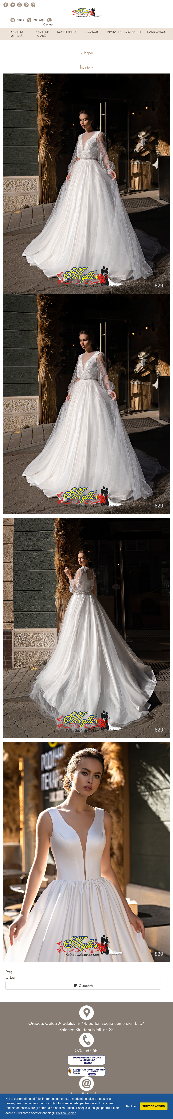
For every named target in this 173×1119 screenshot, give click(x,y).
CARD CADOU (156, 31)
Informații (35, 19)
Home (17, 19)
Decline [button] (131, 1106)
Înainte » (86, 67)
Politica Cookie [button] (66, 1113)
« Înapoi (87, 53)
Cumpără (83, 985)
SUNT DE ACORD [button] (153, 1106)
